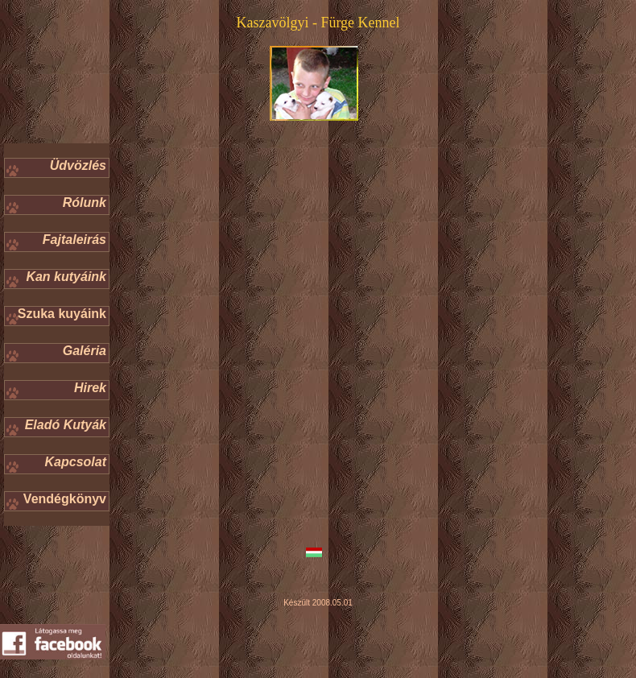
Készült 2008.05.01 (318, 602)
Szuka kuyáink (62, 313)
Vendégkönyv (64, 499)
